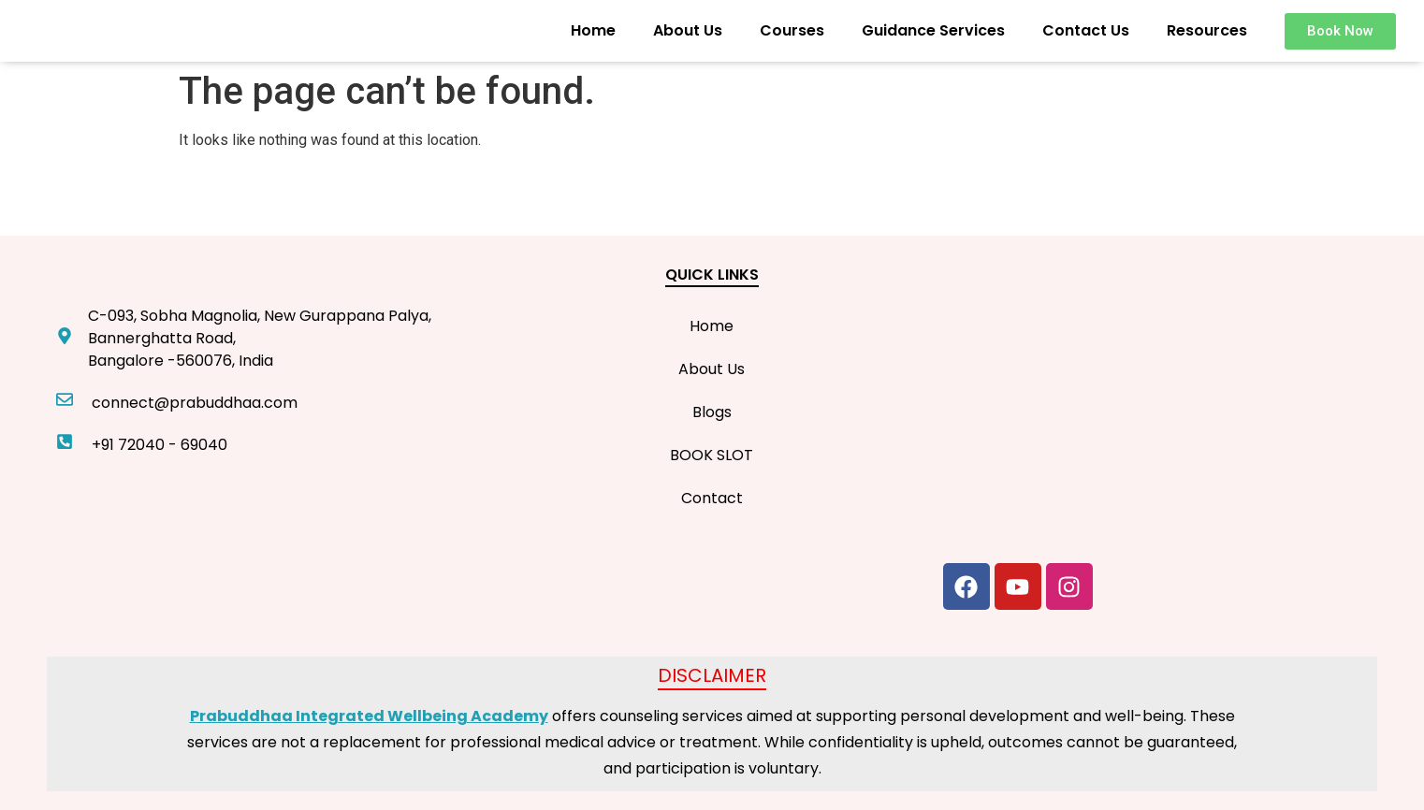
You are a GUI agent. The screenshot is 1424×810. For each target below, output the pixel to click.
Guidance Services (933, 30)
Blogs (712, 412)
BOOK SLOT (711, 455)
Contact (712, 498)
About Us (687, 30)
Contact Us (1085, 30)
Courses (792, 30)
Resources (1207, 30)
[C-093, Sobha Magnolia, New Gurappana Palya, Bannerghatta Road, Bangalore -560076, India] (1155, 404)
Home (593, 30)
